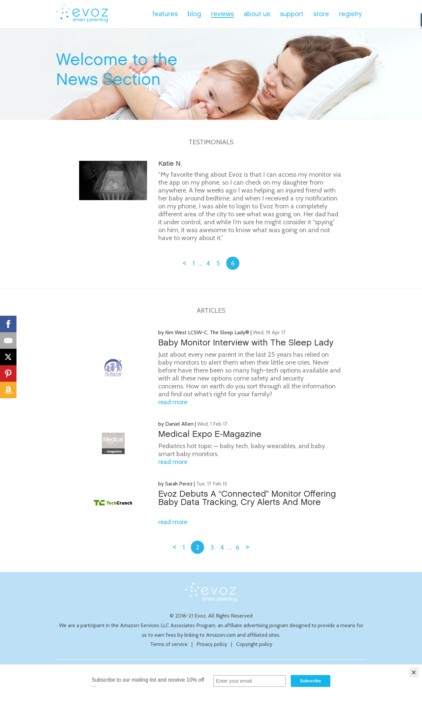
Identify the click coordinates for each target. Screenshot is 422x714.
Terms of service (169, 644)
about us (257, 14)
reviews (222, 14)
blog (194, 14)
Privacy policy (211, 644)
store (321, 14)
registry (350, 14)
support (291, 14)
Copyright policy (254, 644)
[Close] (414, 672)
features (165, 14)
